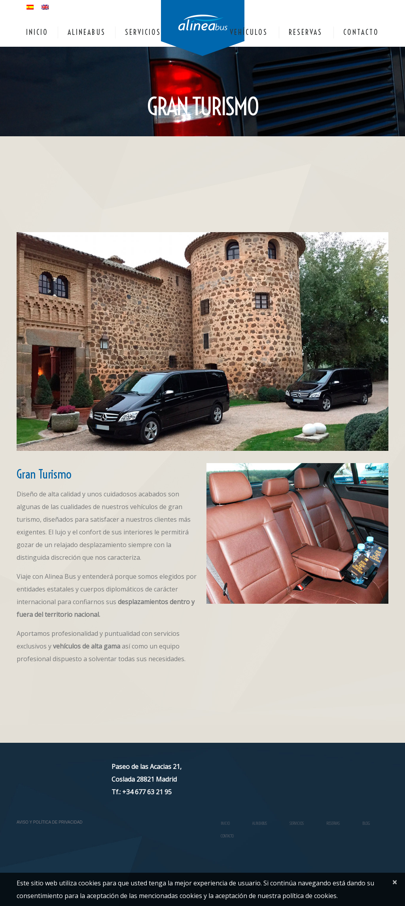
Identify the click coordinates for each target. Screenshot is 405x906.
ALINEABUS (87, 32)
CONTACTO (361, 32)
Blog (366, 823)
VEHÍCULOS (249, 32)
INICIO (37, 32)
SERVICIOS (143, 32)
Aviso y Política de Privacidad (50, 822)
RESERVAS (305, 32)
